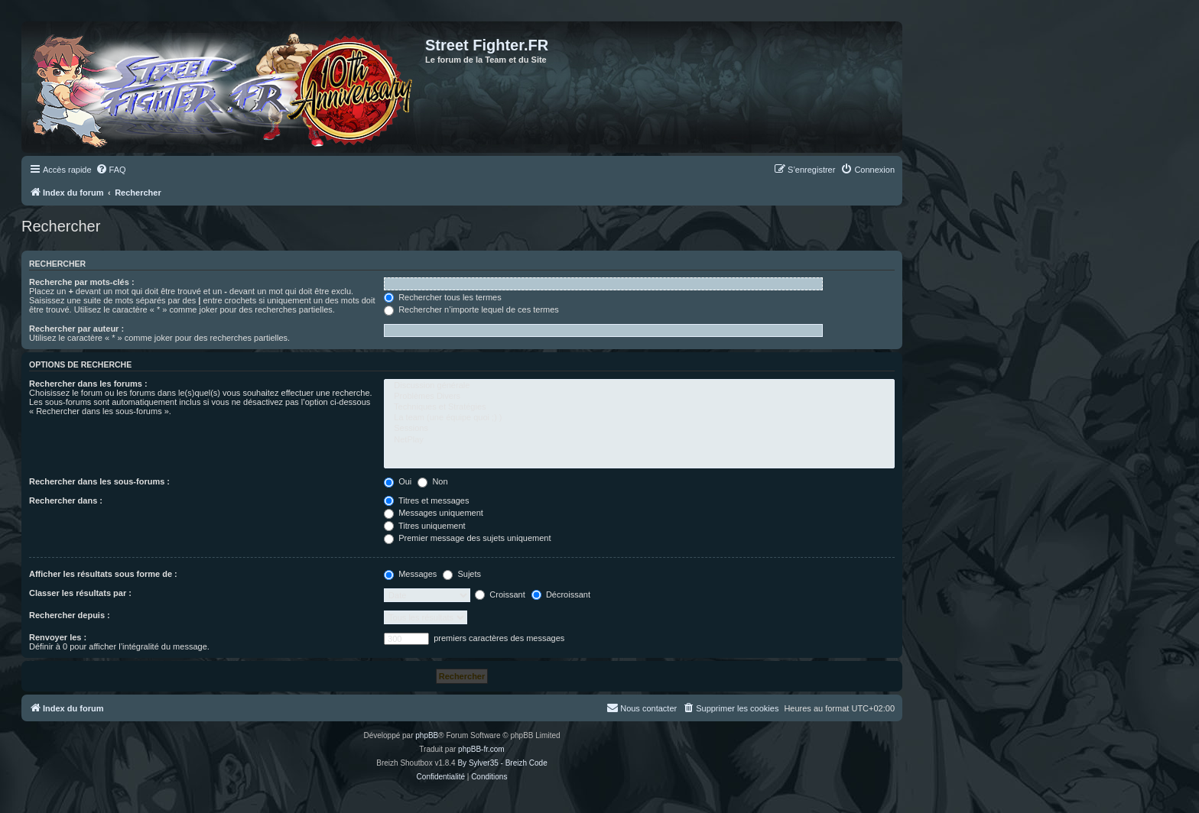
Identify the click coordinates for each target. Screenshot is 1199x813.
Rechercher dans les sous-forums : (99, 481)
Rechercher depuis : (69, 615)
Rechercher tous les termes (443, 297)
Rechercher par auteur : (76, 328)
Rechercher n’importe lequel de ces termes (471, 309)
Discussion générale (639, 386)
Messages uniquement (433, 512)
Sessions (639, 428)
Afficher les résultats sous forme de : (103, 573)
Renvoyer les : (57, 637)
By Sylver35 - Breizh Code (502, 763)
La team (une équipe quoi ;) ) (639, 418)
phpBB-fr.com (481, 749)
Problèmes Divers (639, 396)
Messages (410, 573)
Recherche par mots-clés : (82, 282)
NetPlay (639, 440)
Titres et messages (426, 500)
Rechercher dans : (65, 500)
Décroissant (560, 594)
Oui (397, 481)
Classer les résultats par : (80, 593)
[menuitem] (111, 169)
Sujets (462, 573)
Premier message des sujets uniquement (467, 538)
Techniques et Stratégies (639, 407)
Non (432, 481)
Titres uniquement (425, 525)
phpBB (426, 735)
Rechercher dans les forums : (88, 383)
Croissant (500, 594)
